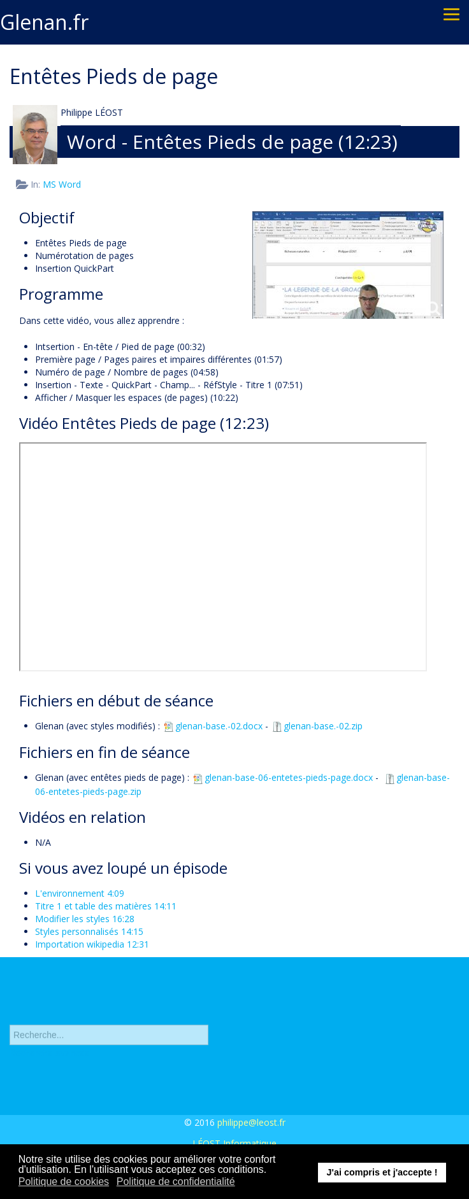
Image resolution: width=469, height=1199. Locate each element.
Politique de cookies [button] (63, 1181)
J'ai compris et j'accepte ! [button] (381, 1172)
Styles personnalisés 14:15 (89, 931)
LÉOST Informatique (234, 1143)
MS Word (62, 184)
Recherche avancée (50, 1055)
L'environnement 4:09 (79, 893)
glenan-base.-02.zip (317, 726)
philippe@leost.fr (251, 1122)
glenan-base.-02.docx (212, 726)
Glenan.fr (44, 22)
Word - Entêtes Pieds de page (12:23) (232, 142)
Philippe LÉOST (92, 112)
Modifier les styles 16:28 (84, 919)
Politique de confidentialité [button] (176, 1181)
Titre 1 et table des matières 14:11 (106, 906)
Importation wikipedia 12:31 (92, 944)
